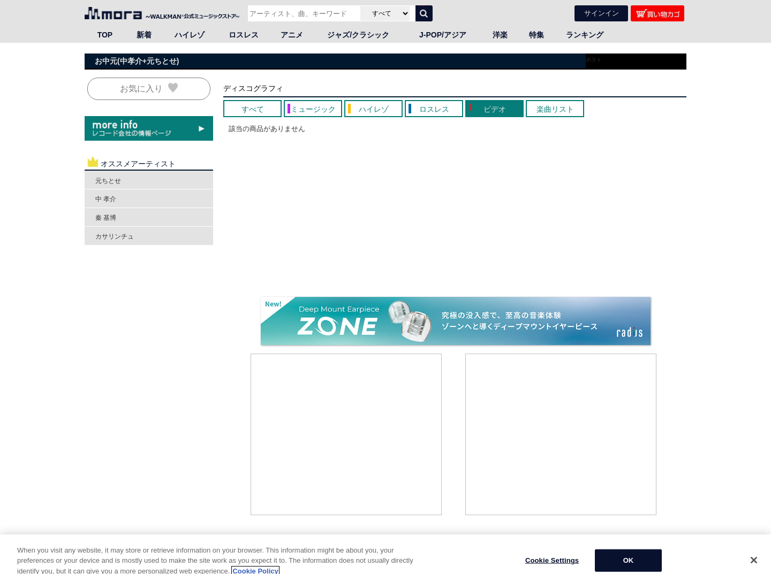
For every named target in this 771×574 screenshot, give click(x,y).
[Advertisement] (346, 434)
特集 (536, 34)
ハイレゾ (190, 34)
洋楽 (500, 34)
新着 (144, 34)
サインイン (601, 13)
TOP (105, 34)
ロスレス (244, 34)
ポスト (594, 59)
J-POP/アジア (442, 34)
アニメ (292, 34)
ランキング (584, 34)
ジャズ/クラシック (358, 34)
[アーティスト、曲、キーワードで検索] (303, 13)
